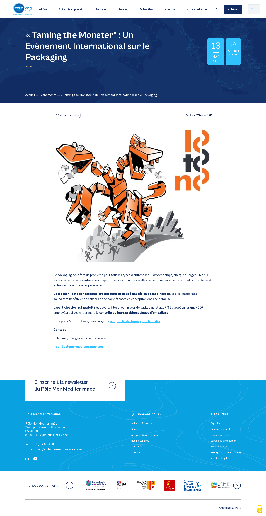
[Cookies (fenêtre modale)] (259, 509)
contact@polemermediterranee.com (56, 449)
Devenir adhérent (220, 429)
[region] (133, 95)
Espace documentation (223, 440)
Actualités (146, 9)
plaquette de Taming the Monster (135, 321)
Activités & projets (141, 423)
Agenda (170, 9)
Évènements (47, 95)
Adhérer (233, 9)
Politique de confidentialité (226, 452)
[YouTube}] (35, 459)
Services (101, 9)
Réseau (123, 9)
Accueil (30, 95)
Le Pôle (42, 9)
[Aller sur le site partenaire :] (96, 485)
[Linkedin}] (27, 459)
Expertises (217, 423)
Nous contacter (197, 9)
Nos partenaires (140, 440)
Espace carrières (220, 435)
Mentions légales (220, 458)
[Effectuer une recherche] (215, 9)
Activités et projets (71, 9)
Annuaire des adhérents (144, 435)
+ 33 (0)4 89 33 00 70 (45, 444)
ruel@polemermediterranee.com (79, 346)
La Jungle (235, 507)
